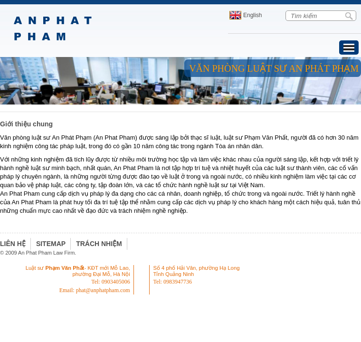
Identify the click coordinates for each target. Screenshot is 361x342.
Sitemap (51, 243)
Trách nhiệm (99, 243)
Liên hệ (13, 243)
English (252, 15)
